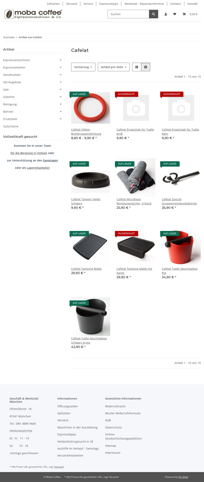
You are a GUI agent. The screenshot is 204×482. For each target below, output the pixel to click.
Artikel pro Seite (112, 67)
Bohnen (8, 111)
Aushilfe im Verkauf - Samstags (78, 448)
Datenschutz (113, 427)
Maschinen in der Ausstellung (77, 427)
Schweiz (175, 4)
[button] (165, 14)
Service (88, 4)
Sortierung (81, 67)
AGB (108, 420)
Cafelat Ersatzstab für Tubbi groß (135, 132)
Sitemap (110, 446)
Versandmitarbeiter (70, 455)
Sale (6, 89)
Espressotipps (108, 4)
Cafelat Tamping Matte (86, 269)
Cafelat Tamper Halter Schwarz (86, 201)
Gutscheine (10, 126)
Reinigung (10, 104)
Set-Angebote (12, 82)
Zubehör (9, 97)
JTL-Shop (183, 477)
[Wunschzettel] (174, 14)
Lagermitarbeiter (38, 168)
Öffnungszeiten (67, 406)
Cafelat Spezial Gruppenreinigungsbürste (179, 201)
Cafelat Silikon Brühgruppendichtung (86, 132)
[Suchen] (128, 14)
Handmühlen (12, 75)
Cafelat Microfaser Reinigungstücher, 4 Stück (134, 201)
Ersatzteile (10, 119)
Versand (71, 4)
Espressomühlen (14, 67)
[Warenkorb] (190, 14)
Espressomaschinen (16, 60)
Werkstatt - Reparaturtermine (144, 4)
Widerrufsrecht (115, 406)
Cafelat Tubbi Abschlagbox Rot (179, 271)
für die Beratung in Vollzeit (29, 153)
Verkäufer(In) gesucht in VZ (75, 441)
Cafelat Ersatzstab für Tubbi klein (180, 132)
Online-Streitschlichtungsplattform (123, 436)
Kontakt (192, 4)
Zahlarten (53, 4)
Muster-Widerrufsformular (123, 413)
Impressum (112, 453)
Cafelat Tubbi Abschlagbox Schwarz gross (89, 340)
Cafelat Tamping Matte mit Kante (134, 271)
